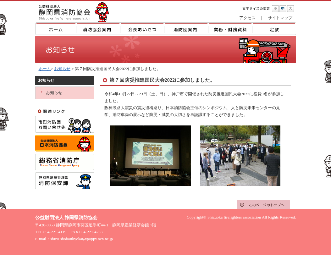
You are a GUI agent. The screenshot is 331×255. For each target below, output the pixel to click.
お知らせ (62, 68)
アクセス (247, 17)
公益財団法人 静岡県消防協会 (73, 11)
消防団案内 (186, 28)
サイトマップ (280, 17)
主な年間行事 (142, 28)
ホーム (55, 28)
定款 (274, 28)
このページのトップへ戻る (263, 204)
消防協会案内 (98, 28)
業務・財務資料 (230, 28)
